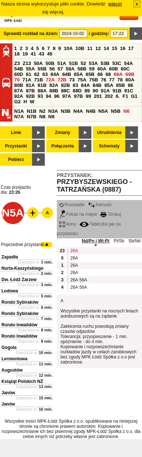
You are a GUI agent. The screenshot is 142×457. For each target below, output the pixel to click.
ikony (67, 224)
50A (38, 63)
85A (108, 85)
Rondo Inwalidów (19, 324)
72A (50, 79)
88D (77, 90)
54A (128, 63)
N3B (66, 111)
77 (112, 79)
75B (93, 79)
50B (50, 63)
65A (78, 74)
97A (66, 96)
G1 (134, 96)
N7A (19, 116)
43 (41, 54)
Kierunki (99, 204)
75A (82, 79)
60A (101, 69)
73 (72, 79)
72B (62, 79)
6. (118, 96)
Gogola (8, 347)
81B (42, 85)
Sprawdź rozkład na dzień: (31, 33)
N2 (42, 111)
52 (83, 63)
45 (49, 54)
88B (53, 90)
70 (17, 79)
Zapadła (9, 257)
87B (30, 90)
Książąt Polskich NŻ (22, 381)
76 (103, 79)
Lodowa (9, 290)
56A (83, 280)
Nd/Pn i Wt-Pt (96, 240)
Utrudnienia (109, 132)
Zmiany (62, 132)
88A (42, 90)
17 (131, 48)
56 (52, 69)
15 (114, 48)
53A (93, 63)
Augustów (12, 370)
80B (18, 85)
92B (30, 96)
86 (130, 85)
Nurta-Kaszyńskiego (22, 268)
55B (42, 69)
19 (25, 54)
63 (45, 74)
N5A (103, 111)
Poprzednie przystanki (22, 244)
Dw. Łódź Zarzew (18, 279)
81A (30, 85)
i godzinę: (99, 33)
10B (79, 48)
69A (118, 74)
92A (18, 96)
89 (87, 90)
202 (109, 96)
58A (70, 69)
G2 (17, 101)
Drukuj (110, 214)
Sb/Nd (135, 240)
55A (30, 69)
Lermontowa (14, 358)
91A (105, 90)
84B (96, 85)
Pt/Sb (119, 240)
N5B (116, 111)
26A (74, 250)
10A (68, 48)
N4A (78, 111)
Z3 (17, 63)
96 (56, 96)
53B (104, 63)
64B (66, 74)
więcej (115, 4)
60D (18, 74)
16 (123, 48)
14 (106, 48)
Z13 (27, 63)
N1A (19, 111)
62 (37, 74)
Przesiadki (71, 204)
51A (61, 63)
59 (92, 69)
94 (48, 96)
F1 (125, 96)
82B (65, 85)
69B (130, 74)
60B (113, 69)
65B (90, 74)
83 (75, 85)
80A (130, 79)
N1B (31, 111)
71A (27, 79)
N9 (51, 116)
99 (88, 96)
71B (38, 79)
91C (128, 90)
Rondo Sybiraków (19, 302)
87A (18, 90)
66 (100, 74)
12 (98, 48)
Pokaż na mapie (78, 214)
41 (33, 54)
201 (98, 96)
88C (65, 90)
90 (95, 90)
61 (28, 74)
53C (116, 63)
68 (108, 74)
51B (73, 63)
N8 (42, 116)
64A (55, 74)
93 (40, 96)
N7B (31, 116)
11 (89, 48)
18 (17, 54)
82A (53, 85)
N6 (126, 111)
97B (78, 96)
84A (85, 85)
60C (125, 69)
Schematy (109, 146)
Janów (8, 392)
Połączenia (62, 146)
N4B (91, 111)
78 (120, 79)
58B (82, 69)
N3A (53, 111)
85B (120, 85)
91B (117, 90)
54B (18, 69)
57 (60, 69)
